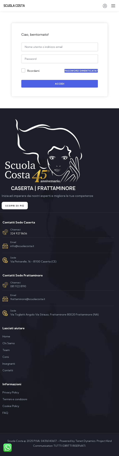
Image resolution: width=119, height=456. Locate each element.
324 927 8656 (18, 233)
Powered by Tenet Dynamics (78, 441)
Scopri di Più (14, 205)
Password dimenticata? (81, 70)
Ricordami (33, 70)
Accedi (59, 83)
